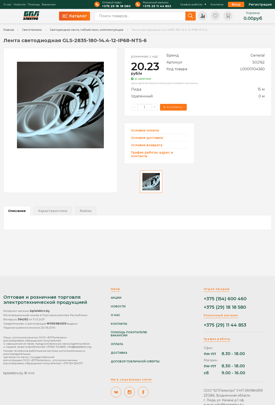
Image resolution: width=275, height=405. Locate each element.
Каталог (74, 16)
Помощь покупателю (129, 332)
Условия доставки (147, 138)
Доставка (119, 352)
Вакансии (48, 4)
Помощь (34, 4)
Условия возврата (146, 145)
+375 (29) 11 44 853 (225, 325)
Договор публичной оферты (135, 361)
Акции (116, 297)
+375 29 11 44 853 (157, 6)
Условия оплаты (145, 130)
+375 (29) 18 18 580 (225, 307)
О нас (7, 4)
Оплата (117, 344)
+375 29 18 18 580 (116, 6)
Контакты (217, 4)
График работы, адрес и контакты (152, 154)
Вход (236, 4)
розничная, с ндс (144, 56)
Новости (20, 4)
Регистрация (260, 4)
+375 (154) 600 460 (225, 298)
